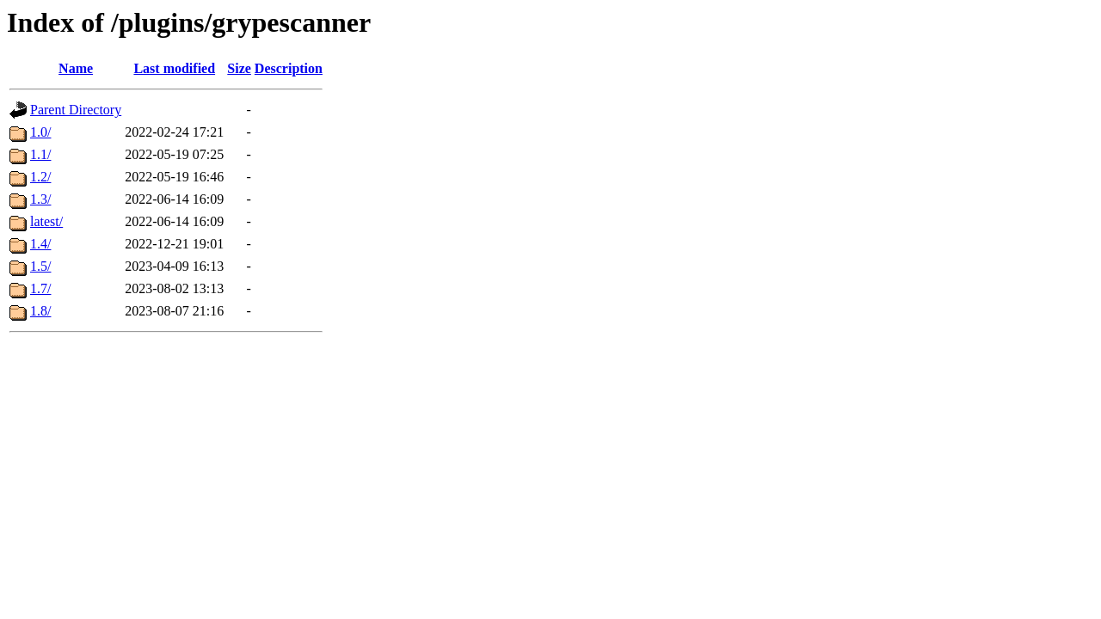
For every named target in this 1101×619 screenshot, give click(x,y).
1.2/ (40, 176)
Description (289, 68)
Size (239, 68)
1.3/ (40, 199)
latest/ (46, 221)
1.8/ (40, 310)
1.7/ (40, 288)
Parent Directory (75, 109)
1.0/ (40, 132)
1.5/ (40, 266)
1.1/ (40, 154)
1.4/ (40, 243)
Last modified (174, 68)
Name (75, 68)
